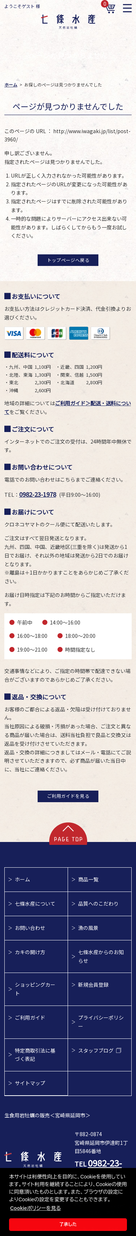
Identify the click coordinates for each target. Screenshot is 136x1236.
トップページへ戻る (68, 260)
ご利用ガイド (30, 1017)
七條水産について (35, 903)
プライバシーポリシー (101, 1022)
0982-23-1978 (37, 494)
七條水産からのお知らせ (101, 956)
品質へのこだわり (98, 903)
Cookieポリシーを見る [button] (35, 1208)
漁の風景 (88, 927)
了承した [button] (68, 1224)
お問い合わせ (30, 927)
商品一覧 (88, 879)
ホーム (22, 879)
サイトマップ (30, 1083)
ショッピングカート (35, 989)
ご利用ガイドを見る (68, 795)
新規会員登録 (93, 984)
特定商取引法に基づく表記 (35, 1055)
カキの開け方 (30, 952)
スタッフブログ (99, 1050)
